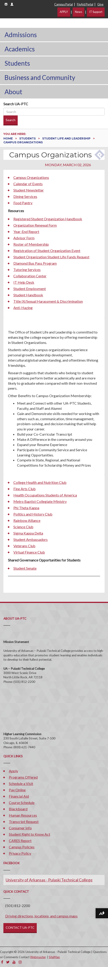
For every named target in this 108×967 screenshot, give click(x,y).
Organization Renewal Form (35, 225)
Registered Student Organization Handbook (47, 219)
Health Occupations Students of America (45, 495)
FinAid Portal (85, 4)
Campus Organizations (31, 177)
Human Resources (23, 815)
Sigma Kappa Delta (28, 533)
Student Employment (29, 288)
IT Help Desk (23, 282)
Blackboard (18, 809)
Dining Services (25, 196)
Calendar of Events (28, 184)
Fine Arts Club (24, 489)
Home (8, 138)
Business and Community (40, 77)
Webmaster (38, 957)
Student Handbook (28, 295)
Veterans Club (24, 546)
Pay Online (17, 790)
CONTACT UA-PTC (20, 927)
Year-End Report (26, 231)
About (13, 92)
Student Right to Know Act (29, 834)
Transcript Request (24, 821)
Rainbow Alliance (26, 520)
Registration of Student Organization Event (46, 250)
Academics (20, 49)
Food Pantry (22, 203)
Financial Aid (19, 796)
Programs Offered (23, 777)
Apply (13, 771)
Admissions (21, 34)
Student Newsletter (28, 190)
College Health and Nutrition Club (39, 482)
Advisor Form (23, 238)
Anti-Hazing (23, 307)
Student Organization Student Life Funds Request (51, 257)
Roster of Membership (31, 244)
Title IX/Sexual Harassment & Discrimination (48, 301)
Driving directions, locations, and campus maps (41, 916)
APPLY (64, 12)
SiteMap (54, 957)
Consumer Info (20, 828)
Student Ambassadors (30, 539)
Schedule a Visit (21, 783)
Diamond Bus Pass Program (35, 263)
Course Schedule (21, 802)
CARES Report (20, 840)
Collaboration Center (30, 276)
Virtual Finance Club (29, 552)
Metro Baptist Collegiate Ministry (40, 501)
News (78, 12)
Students (17, 63)
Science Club (23, 527)
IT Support (95, 12)
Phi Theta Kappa (26, 508)
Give (100, 4)
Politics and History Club (32, 514)
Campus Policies (21, 847)
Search (10, 120)
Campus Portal (63, 4)
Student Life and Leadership (66, 138)
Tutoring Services (27, 269)
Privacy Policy (20, 853)
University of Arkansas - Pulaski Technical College (49, 880)
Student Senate (25, 568)
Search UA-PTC (15, 104)
